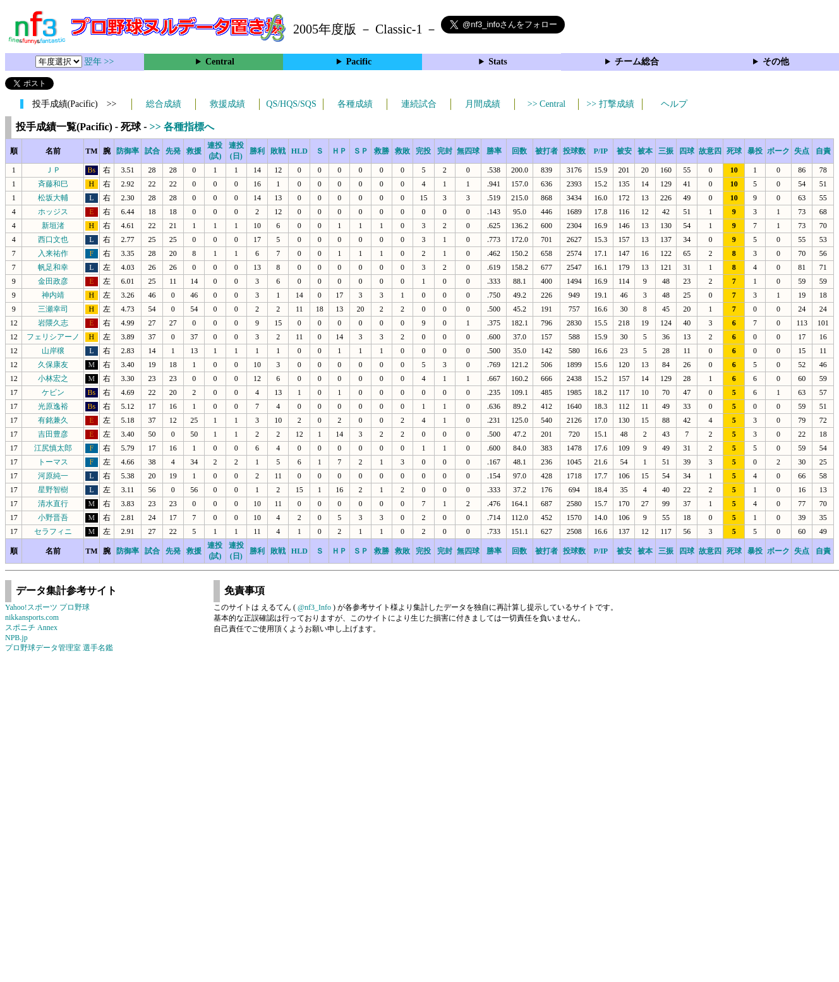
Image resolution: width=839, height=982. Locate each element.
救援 (194, 151)
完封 (444, 151)
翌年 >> (99, 61)
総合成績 (163, 104)
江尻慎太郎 (53, 448)
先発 (173, 151)
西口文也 (53, 239)
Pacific (358, 61)
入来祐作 (53, 253)
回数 (519, 151)
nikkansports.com (32, 617)
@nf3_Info (314, 607)
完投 (423, 151)
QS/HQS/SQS (291, 104)
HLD (299, 151)
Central (219, 61)
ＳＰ (360, 151)
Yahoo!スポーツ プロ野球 (47, 607)
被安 (624, 151)
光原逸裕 (53, 406)
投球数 (574, 151)
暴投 (755, 151)
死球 (734, 151)
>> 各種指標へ (182, 126)
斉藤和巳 (53, 183)
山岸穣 (53, 350)
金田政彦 (53, 281)
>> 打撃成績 (610, 104)
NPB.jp (16, 637)
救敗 (402, 151)
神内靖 (53, 295)
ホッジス (53, 211)
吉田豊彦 (53, 434)
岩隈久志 (53, 322)
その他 (776, 61)
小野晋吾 (53, 517)
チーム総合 (637, 61)
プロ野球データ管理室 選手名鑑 (59, 647)
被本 (645, 151)
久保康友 (53, 364)
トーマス (53, 462)
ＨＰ (339, 151)
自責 (823, 151)
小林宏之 (53, 378)
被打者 (546, 151)
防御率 (127, 151)
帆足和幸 (53, 267)
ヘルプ (674, 104)
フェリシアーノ (53, 336)
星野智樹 (53, 489)
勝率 (494, 151)
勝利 (257, 151)
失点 (801, 151)
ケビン (53, 392)
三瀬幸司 (53, 309)
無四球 (468, 151)
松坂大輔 (53, 197)
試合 (152, 151)
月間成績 (482, 104)
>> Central (547, 104)
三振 (665, 151)
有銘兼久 (53, 420)
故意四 (710, 151)
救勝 (381, 151)
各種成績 (355, 104)
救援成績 (227, 104)
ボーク (778, 151)
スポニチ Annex (31, 627)
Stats (497, 61)
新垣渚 (53, 225)
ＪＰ (53, 170)
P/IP (600, 151)
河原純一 (53, 475)
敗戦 (278, 151)
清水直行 (53, 503)
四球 (686, 151)
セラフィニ (53, 531)
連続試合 (419, 104)
